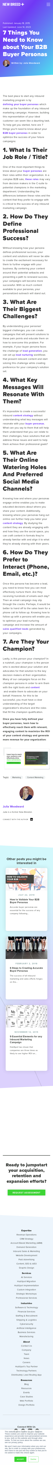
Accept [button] (20, 1459)
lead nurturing (24, 355)
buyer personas (32, 171)
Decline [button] (33, 1459)
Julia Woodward (31, 63)
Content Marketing (35, 777)
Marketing (16, 777)
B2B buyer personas (15, 133)
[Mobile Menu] (48, 3)
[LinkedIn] (31, 820)
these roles (32, 179)
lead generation (32, 351)
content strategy (23, 415)
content (35, 687)
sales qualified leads (16, 629)
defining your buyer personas (21, 104)
